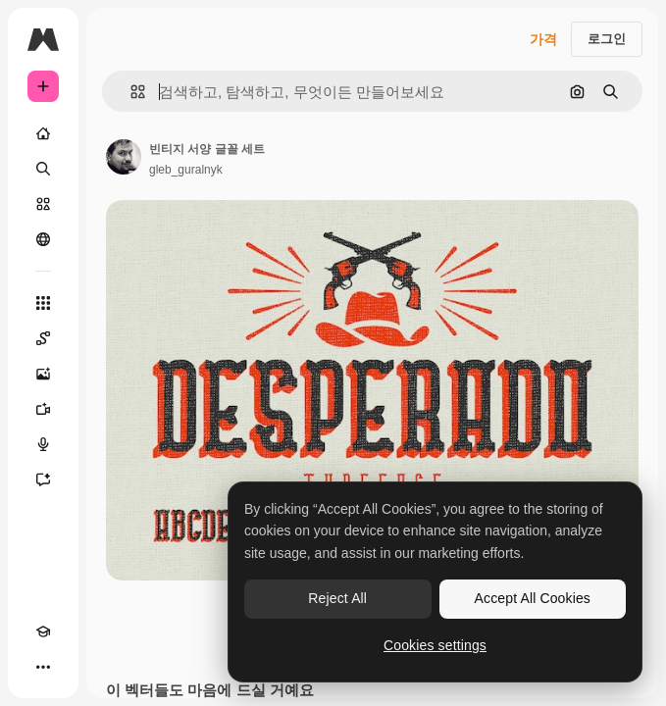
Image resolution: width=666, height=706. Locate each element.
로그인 (607, 38)
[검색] (43, 168)
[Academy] (43, 631)
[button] (130, 91)
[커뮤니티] (43, 239)
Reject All (337, 598)
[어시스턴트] (43, 479)
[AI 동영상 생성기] (43, 409)
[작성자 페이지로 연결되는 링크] (123, 157)
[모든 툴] (43, 303)
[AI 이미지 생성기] (43, 373)
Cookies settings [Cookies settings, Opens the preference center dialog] (435, 645)
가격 (543, 39)
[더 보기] (43, 666)
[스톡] (43, 204)
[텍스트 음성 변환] (43, 444)
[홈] (43, 133)
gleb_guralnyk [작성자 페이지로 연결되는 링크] (186, 169)
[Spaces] (43, 338)
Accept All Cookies (532, 598)
